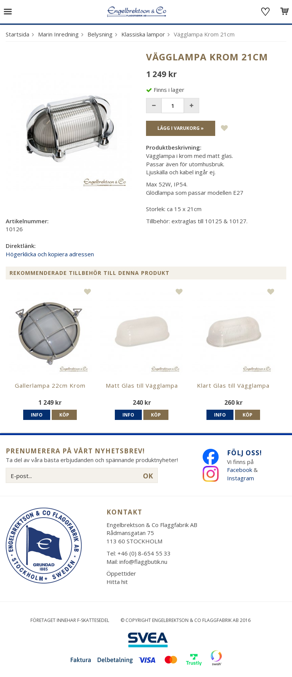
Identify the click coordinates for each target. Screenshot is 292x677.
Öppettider (121, 573)
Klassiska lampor (143, 34)
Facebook (239, 469)
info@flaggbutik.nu (143, 561)
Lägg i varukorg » (180, 128)
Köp (64, 415)
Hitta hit (117, 581)
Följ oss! (244, 452)
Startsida (17, 34)
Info (37, 415)
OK (148, 475)
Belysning (100, 34)
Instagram (241, 478)
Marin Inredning (58, 34)
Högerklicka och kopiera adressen (50, 254)
